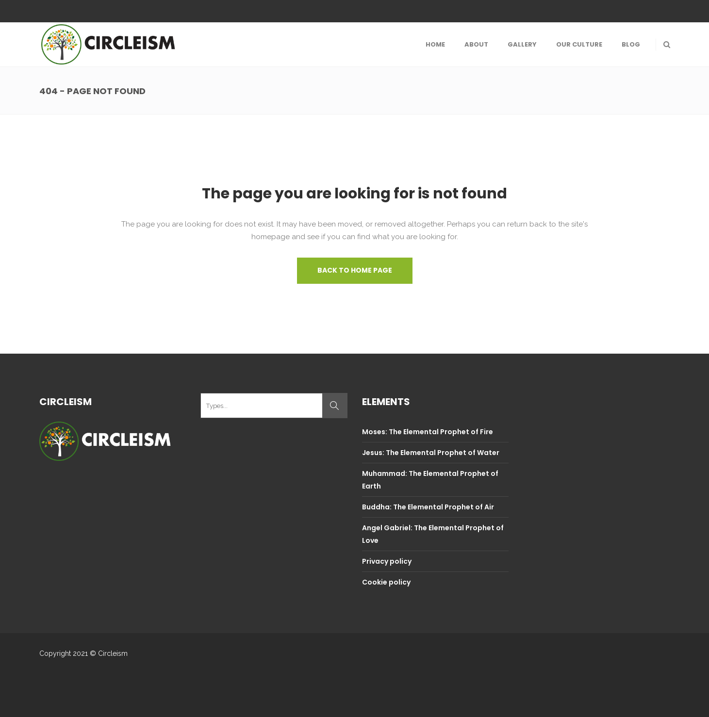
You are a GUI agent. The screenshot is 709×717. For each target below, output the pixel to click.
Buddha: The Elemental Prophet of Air (428, 507)
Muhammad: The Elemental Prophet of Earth (430, 480)
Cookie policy (386, 582)
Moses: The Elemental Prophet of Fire (427, 432)
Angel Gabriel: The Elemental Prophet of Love (433, 534)
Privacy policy (387, 561)
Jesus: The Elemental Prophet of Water (430, 452)
